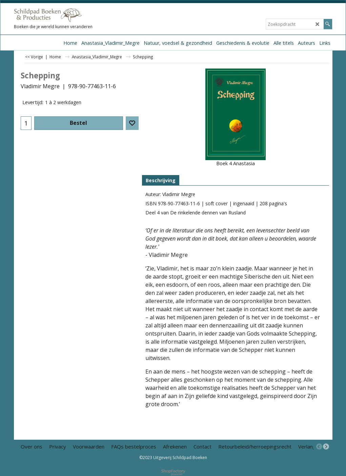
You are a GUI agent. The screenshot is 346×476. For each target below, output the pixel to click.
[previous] (319, 446)
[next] (326, 446)
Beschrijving (161, 180)
